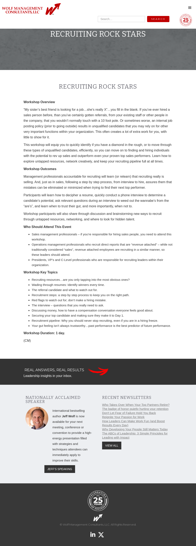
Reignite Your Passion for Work (123, 417)
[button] (190, 8)
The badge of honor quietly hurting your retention (135, 409)
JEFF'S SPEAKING (59, 469)
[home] (31, 9)
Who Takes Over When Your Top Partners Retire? (136, 404)
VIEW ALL (111, 445)
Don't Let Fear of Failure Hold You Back (129, 413)
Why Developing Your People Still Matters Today (135, 429)
